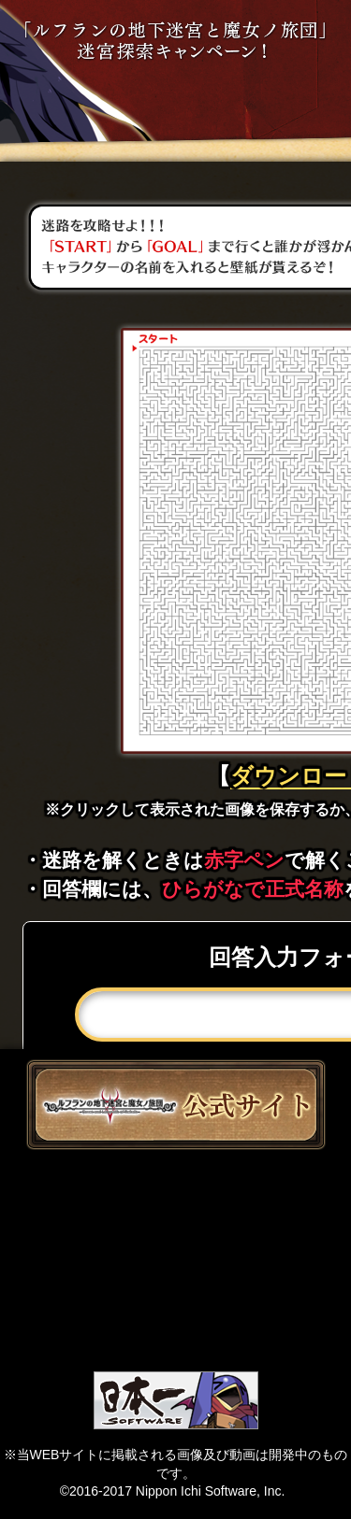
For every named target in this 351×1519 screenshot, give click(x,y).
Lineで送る (175, 1322)
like (175, 1258)
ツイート (175, 1195)
